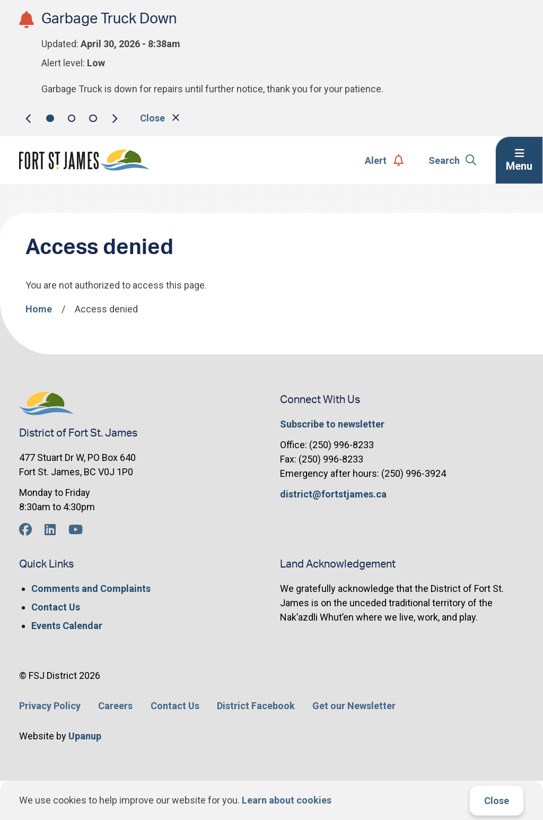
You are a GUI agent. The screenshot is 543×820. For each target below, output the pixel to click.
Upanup (84, 736)
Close (496, 800)
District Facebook (256, 705)
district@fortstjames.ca (333, 494)
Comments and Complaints (91, 588)
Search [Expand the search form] (452, 160)
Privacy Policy (50, 705)
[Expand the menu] (519, 160)
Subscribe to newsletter (332, 424)
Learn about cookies (286, 800)
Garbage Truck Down (109, 19)
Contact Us (55, 607)
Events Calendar (66, 625)
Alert (384, 160)
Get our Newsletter (354, 705)
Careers (115, 705)
